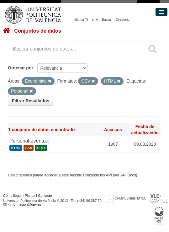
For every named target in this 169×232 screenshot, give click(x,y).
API (109, 175)
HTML (16, 148)
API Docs (128, 175)
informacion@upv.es (25, 204)
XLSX (41, 148)
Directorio (122, 19)
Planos (30, 195)
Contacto (45, 195)
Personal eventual (29, 140)
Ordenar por (20, 67)
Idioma (82, 19)
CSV (28, 148)
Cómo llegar (12, 195)
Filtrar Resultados (30, 100)
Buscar (107, 19)
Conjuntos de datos (37, 31)
